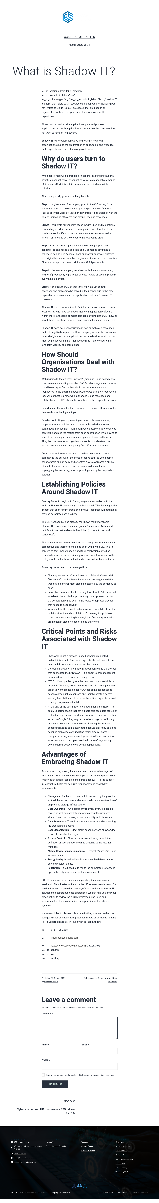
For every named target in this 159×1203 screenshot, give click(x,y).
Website (46, 1060)
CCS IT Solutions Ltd (79, 37)
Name (45, 1044)
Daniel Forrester (51, 981)
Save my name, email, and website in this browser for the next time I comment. (80, 1075)
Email (85, 1044)
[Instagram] (79, 1186)
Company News (105, 978)
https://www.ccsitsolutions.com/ (69, 945)
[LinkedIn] (85, 1186)
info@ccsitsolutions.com (65, 937)
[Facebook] (74, 1186)
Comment (47, 1013)
